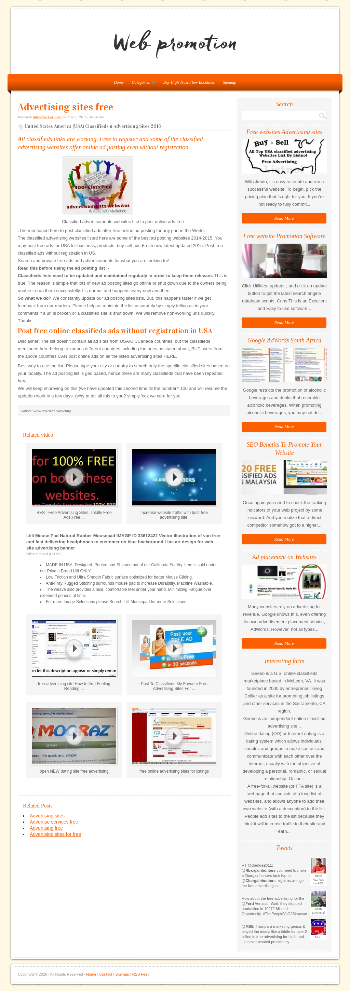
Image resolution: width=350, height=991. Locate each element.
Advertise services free (54, 822)
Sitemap (229, 82)
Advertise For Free (47, 117)
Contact (105, 974)
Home (91, 974)
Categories (142, 83)
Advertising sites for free (55, 834)
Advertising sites (47, 815)
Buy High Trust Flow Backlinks (189, 82)
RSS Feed (141, 974)
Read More (284, 218)
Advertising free (46, 828)
